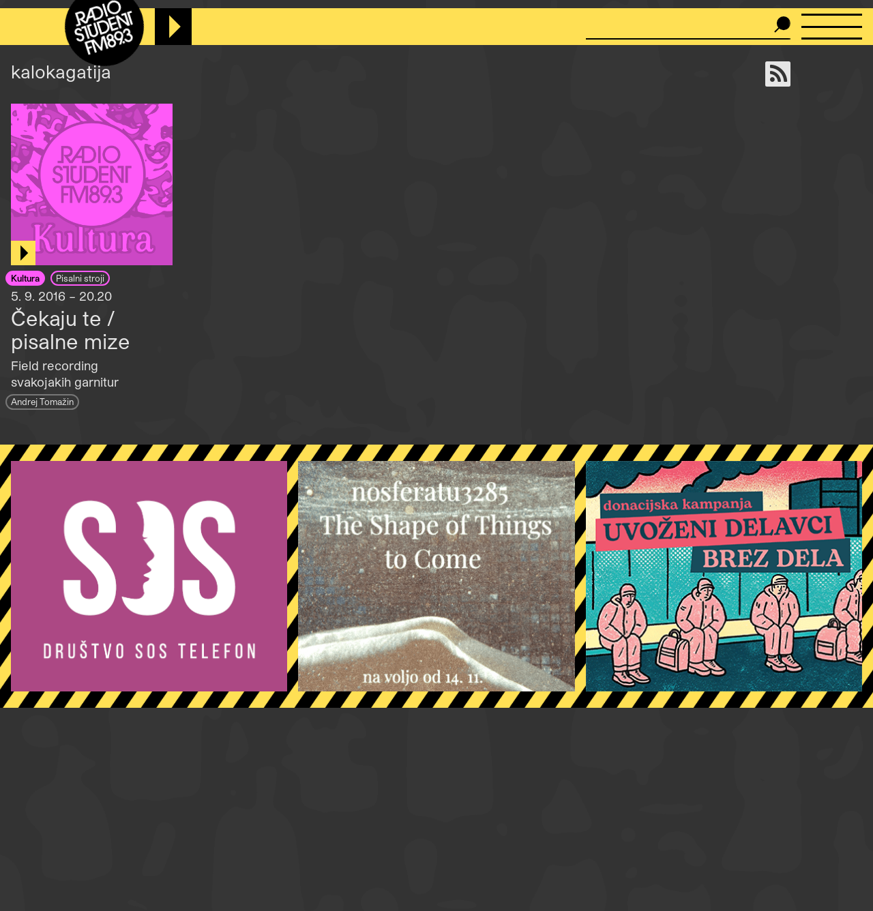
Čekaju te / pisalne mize (70, 329)
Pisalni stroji (80, 278)
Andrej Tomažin (42, 401)
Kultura (25, 278)
